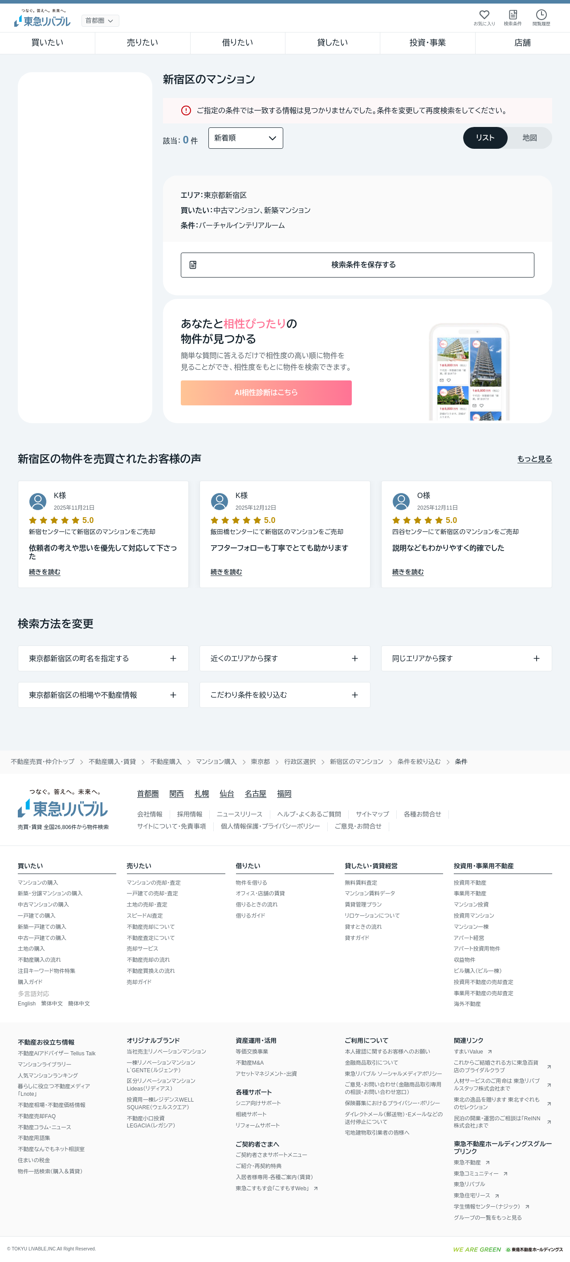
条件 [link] (461, 761)
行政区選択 (300, 761)
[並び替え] (245, 138)
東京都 (260, 761)
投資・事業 (427, 42)
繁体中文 (52, 1004)
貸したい (332, 42)
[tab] (485, 138)
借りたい (237, 42)
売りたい (142, 42)
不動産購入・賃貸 (112, 761)
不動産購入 (166, 761)
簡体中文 (79, 1004)
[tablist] (507, 138)
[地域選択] (100, 21)
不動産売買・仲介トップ (42, 761)
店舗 (523, 42)
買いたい (47, 42)
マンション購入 (216, 761)
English (27, 1004)
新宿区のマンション (356, 761)
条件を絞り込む (419, 761)
